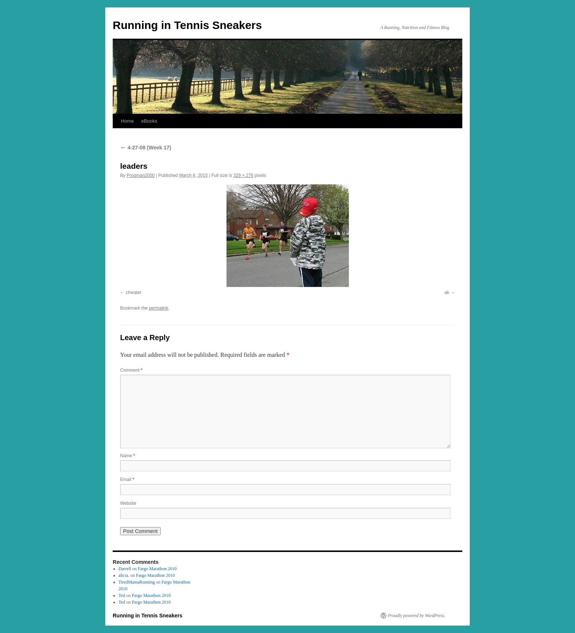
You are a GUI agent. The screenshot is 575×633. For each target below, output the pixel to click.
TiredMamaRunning (137, 582)
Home (127, 121)
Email (127, 479)
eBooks (149, 121)
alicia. (124, 575)
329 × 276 (244, 175)
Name (127, 455)
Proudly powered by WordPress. (416, 615)
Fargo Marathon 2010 (157, 568)
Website (128, 503)
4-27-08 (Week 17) (145, 148)
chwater (133, 292)
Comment (131, 370)
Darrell (125, 568)
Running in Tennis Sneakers (187, 25)
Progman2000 (140, 175)
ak (446, 292)
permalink (158, 308)
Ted (122, 595)
